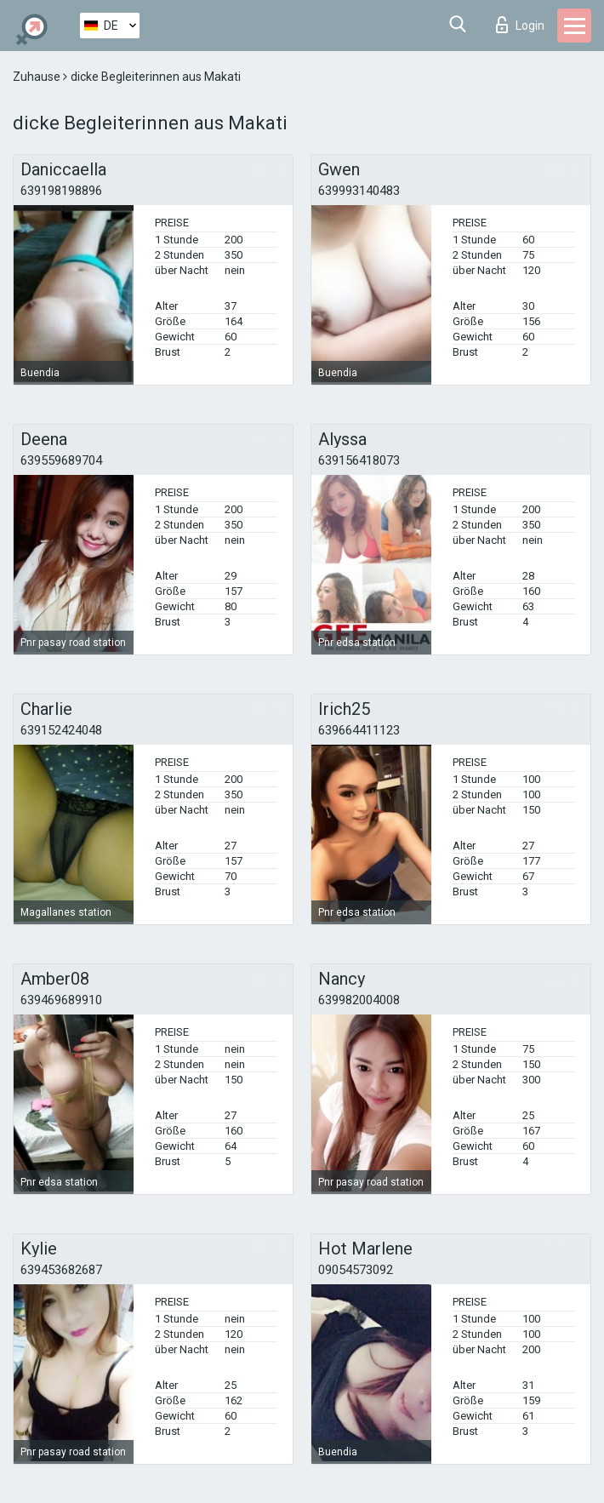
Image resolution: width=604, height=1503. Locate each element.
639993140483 (359, 190)
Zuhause (38, 76)
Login (520, 24)
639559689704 (61, 460)
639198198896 (61, 190)
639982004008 (359, 1000)
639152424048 (61, 730)
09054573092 (355, 1269)
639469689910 (61, 1000)
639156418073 (359, 460)
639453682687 (61, 1269)
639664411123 (359, 730)
